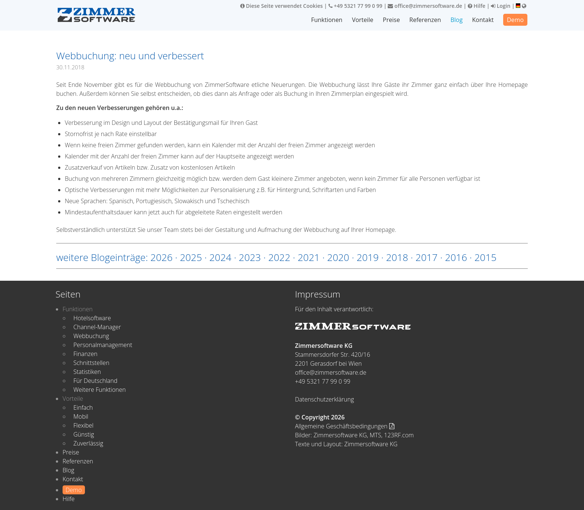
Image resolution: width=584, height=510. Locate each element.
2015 (485, 257)
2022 (279, 257)
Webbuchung (91, 336)
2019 (367, 257)
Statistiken (87, 372)
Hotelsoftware (92, 318)
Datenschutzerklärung (324, 399)
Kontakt (483, 20)
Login (500, 5)
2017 (427, 257)
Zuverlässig (88, 443)
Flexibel (83, 425)
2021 (309, 257)
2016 (456, 257)
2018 (397, 257)
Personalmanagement (102, 345)
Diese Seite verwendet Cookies (281, 5)
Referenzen (425, 20)
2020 (338, 257)
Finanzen (85, 354)
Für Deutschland (95, 381)
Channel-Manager (97, 327)
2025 (191, 257)
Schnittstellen (91, 363)
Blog (456, 20)
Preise (391, 20)
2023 (250, 257)
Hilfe (476, 5)
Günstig (83, 434)
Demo (515, 20)
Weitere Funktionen (99, 389)
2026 (161, 257)
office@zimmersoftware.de (425, 5)
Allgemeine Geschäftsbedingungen (344, 426)
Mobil (80, 416)
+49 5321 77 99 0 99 (355, 5)
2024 (220, 257)
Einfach (83, 407)
